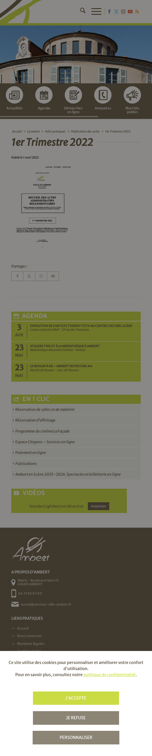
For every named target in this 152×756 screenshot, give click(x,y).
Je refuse (76, 717)
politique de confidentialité (109, 674)
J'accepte (76, 698)
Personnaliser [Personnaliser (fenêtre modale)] (76, 737)
